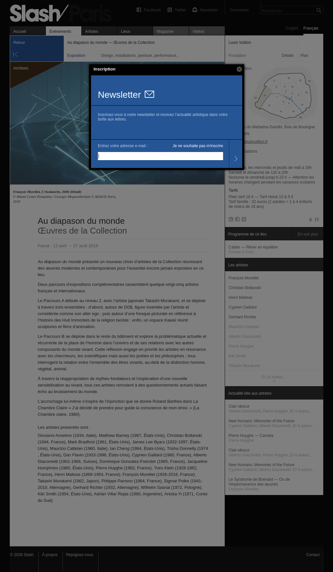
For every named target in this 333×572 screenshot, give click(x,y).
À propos (50, 555)
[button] (239, 69)
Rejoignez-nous (79, 555)
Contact (313, 555)
